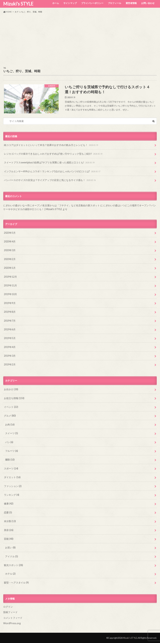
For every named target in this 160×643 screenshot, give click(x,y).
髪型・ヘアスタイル (16, 582)
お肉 (10, 424)
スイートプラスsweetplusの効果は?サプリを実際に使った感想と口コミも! (49, 162)
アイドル (11, 556)
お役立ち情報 (14, 398)
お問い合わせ (148, 3)
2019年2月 (10, 364)
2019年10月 (10, 294)
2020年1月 (10, 267)
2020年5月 (10, 232)
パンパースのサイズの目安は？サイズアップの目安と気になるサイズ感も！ (50, 180)
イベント (11, 406)
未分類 (10, 521)
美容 (8, 530)
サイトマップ (70, 3)
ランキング (11, 494)
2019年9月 (10, 303)
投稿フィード (10, 612)
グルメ (10, 415)
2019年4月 (10, 347)
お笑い (10, 547)
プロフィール (114, 3)
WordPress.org (12, 623)
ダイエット (12, 477)
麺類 (10, 459)
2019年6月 (10, 329)
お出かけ (11, 389)
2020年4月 (10, 241)
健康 (8, 503)
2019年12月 (10, 276)
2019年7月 (10, 320)
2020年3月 (10, 250)
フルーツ (11, 450)
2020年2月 (10, 259)
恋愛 (8, 512)
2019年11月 (10, 285)
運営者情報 (131, 3)
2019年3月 (10, 355)
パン (9, 442)
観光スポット (13, 565)
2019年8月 (10, 311)
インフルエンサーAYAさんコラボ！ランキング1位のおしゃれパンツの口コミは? (52, 171)
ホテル (10, 573)
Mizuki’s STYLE (18, 4)
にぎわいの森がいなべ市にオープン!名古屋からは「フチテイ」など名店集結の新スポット (51, 205)
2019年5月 (10, 338)
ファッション (13, 486)
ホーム (55, 3)
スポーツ (11, 468)
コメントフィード (12, 617)
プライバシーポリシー (92, 3)
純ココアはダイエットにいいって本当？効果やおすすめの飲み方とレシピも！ (51, 145)
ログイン (8, 606)
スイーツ (11, 433)
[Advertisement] (80, 40)
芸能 (8, 538)
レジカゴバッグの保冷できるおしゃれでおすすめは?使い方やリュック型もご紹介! (53, 153)
